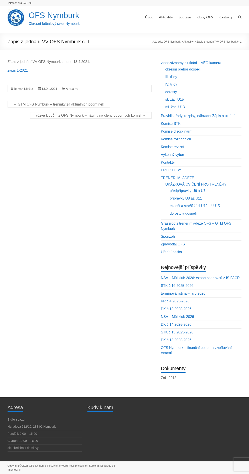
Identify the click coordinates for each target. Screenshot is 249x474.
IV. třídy (171, 84)
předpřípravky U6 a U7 (188, 191)
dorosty (171, 92)
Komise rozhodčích (176, 139)
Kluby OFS (204, 17)
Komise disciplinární (176, 131)
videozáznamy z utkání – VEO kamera (191, 63)
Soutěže (184, 17)
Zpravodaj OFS (173, 244)
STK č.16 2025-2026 (177, 286)
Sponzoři (168, 236)
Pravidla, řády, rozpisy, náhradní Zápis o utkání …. (200, 116)
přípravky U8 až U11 (186, 198)
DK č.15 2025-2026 (176, 309)
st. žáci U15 (174, 99)
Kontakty (226, 17)
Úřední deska (171, 252)
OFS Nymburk (54, 15)
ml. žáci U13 (175, 107)
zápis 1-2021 (18, 70)
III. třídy (171, 77)
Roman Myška (23, 88)
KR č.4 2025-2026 (175, 301)
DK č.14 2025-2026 (176, 324)
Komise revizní (172, 147)
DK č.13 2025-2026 (176, 340)
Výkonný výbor (172, 155)
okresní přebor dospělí (183, 69)
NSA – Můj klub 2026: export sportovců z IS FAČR (200, 278)
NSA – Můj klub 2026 (177, 317)
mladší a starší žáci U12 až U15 (195, 206)
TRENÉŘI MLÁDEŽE (177, 178)
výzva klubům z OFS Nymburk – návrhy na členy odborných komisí (91, 115)
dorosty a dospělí (183, 213)
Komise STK (171, 123)
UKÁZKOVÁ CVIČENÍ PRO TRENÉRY (196, 184)
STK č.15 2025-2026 (177, 332)
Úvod (149, 17)
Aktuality (166, 17)
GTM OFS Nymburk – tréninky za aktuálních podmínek (58, 104)
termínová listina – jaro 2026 (183, 293)
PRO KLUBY (171, 170)
